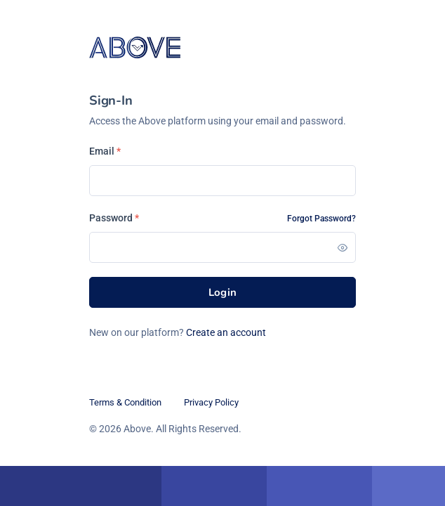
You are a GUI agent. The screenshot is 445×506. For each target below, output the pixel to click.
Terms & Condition (125, 402)
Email (105, 151)
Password (114, 217)
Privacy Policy (211, 402)
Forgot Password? (321, 218)
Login (222, 292)
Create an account (226, 332)
